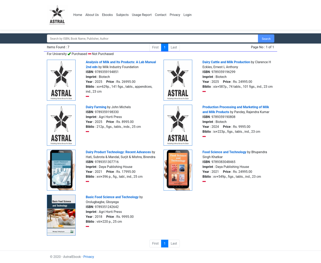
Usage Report (141, 15)
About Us (92, 15)
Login (187, 15)
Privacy (175, 15)
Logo (57, 15)
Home (77, 15)
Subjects (122, 15)
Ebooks (107, 15)
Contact (160, 15)
